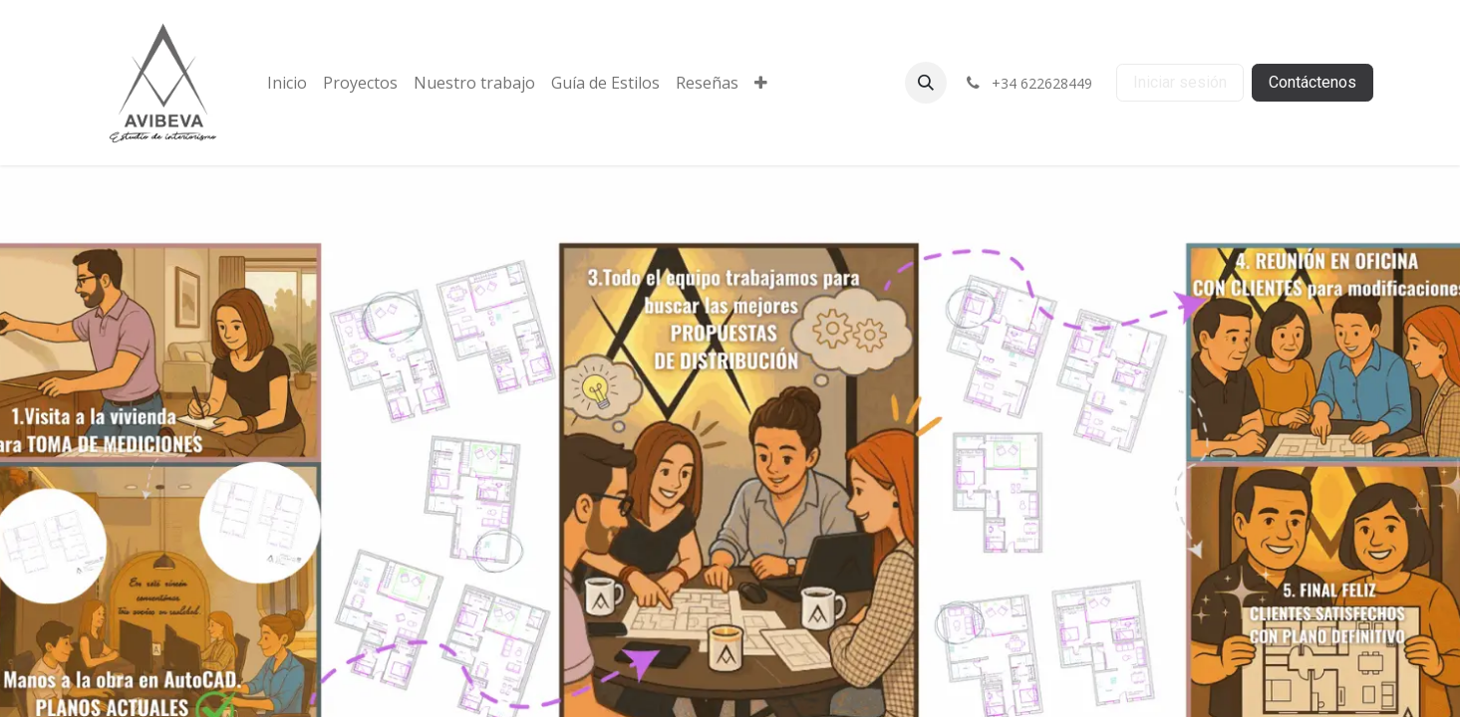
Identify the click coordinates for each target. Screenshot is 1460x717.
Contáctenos (1312, 82)
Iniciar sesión (1180, 82)
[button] (926, 83)
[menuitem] (287, 83)
